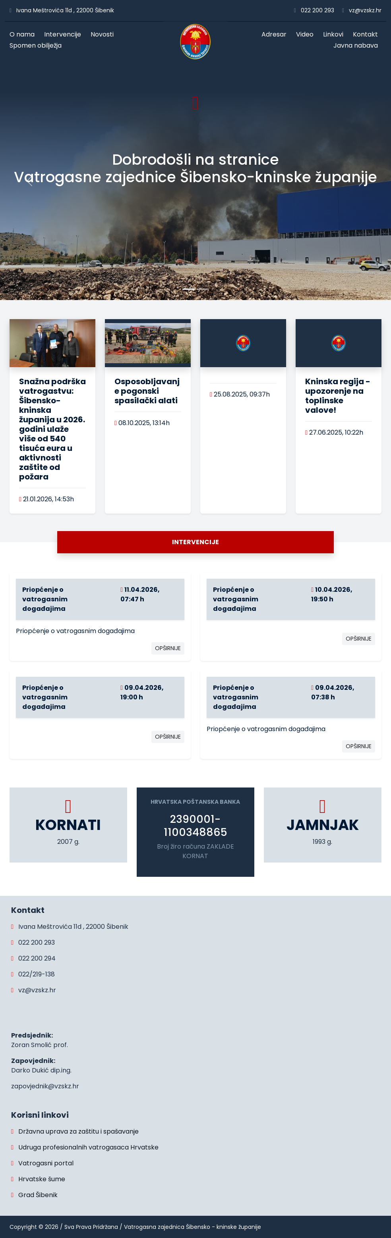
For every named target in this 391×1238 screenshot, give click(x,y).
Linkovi (335, 34)
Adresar (275, 34)
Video (306, 34)
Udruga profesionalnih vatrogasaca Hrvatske (85, 1147)
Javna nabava (357, 45)
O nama (24, 34)
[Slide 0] (188, 289)
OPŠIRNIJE (168, 648)
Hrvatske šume (38, 1179)
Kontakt (367, 34)
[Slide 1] (203, 289)
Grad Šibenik (34, 1194)
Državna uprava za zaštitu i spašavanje (75, 1131)
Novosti (104, 34)
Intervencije (64, 34)
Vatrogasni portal (42, 1163)
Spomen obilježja (37, 45)
